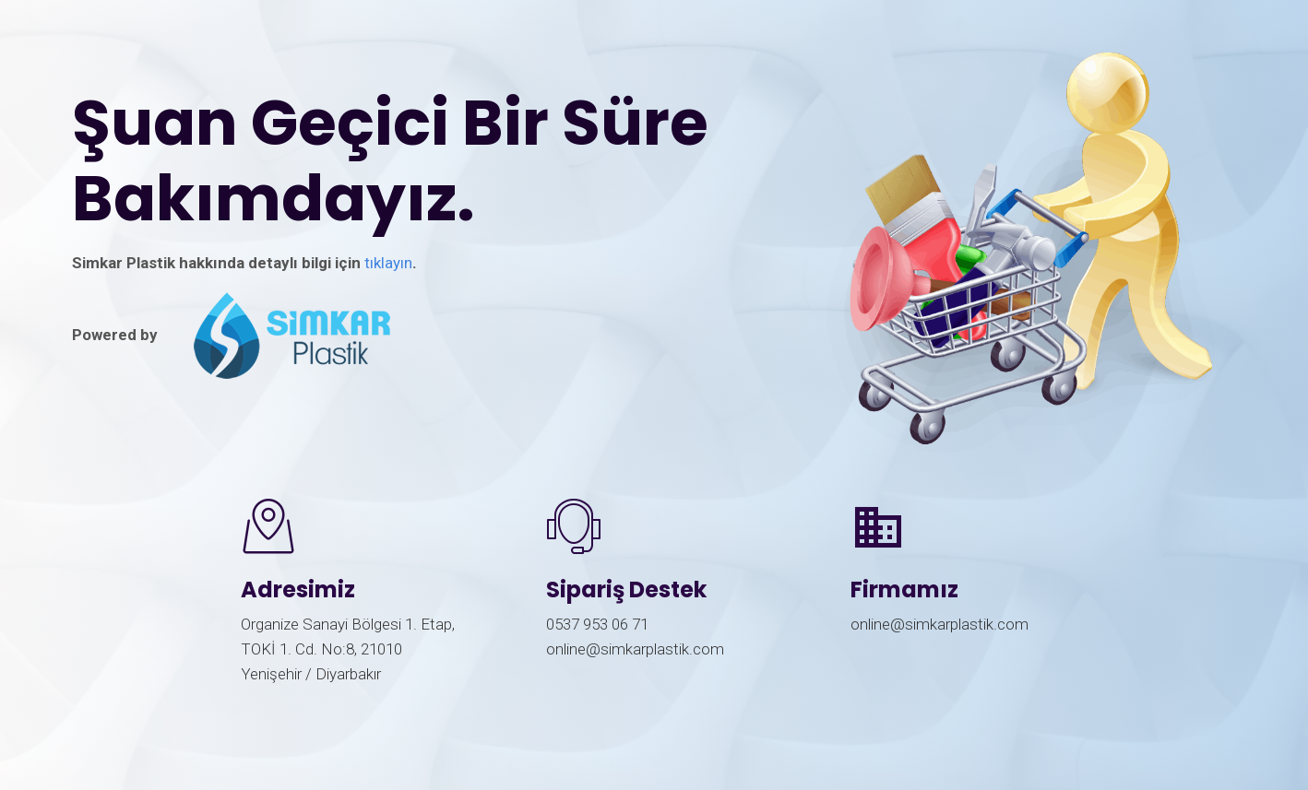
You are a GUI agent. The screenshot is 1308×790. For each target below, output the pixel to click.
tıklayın (388, 263)
